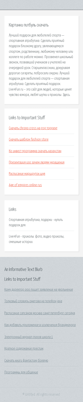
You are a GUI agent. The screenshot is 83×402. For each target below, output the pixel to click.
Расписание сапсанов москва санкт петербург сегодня (39, 313)
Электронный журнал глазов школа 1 (28, 337)
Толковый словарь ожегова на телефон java (33, 301)
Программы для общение (21, 372)
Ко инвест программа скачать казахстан (35, 151)
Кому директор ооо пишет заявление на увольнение (38, 289)
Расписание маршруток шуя (27, 174)
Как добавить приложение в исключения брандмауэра (40, 325)
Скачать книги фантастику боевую (26, 360)
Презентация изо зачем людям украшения (36, 162)
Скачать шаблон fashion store (28, 139)
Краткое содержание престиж (23, 348)
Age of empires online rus (25, 185)
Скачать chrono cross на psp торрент (33, 128)
